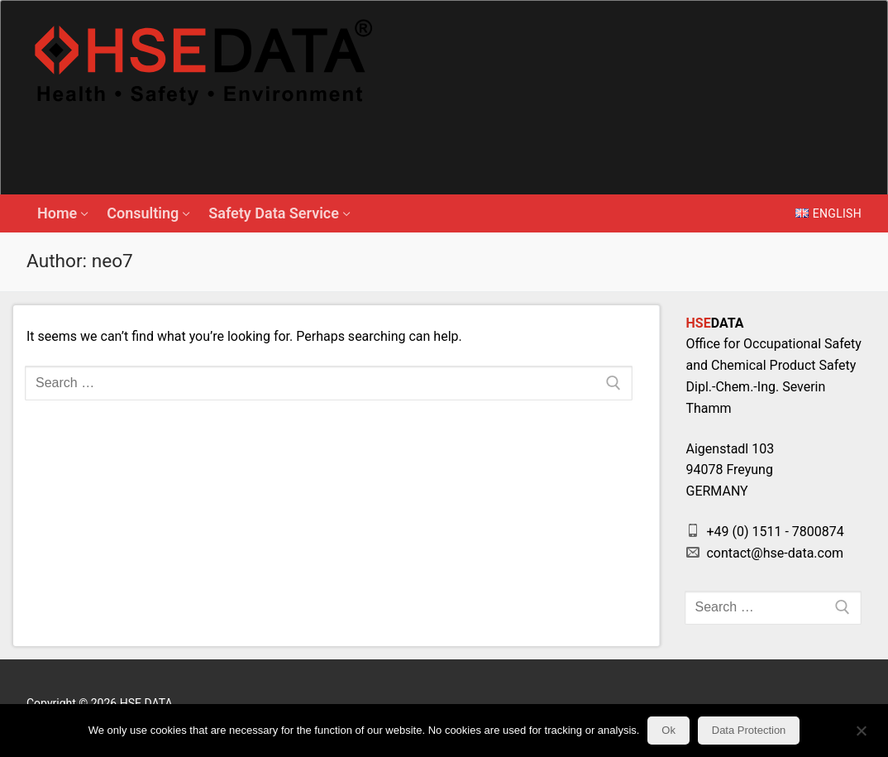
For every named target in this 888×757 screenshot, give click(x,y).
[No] (861, 736)
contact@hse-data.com (765, 553)
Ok (668, 730)
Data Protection (749, 730)
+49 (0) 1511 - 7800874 (765, 531)
